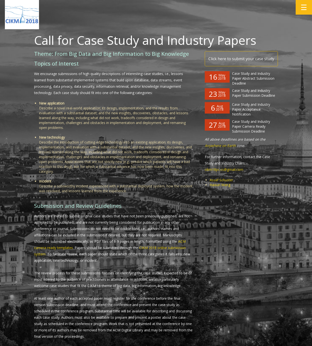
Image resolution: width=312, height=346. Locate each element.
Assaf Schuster (221, 180)
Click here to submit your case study (241, 58)
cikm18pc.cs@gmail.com (224, 169)
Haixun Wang (220, 185)
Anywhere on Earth (220, 145)
